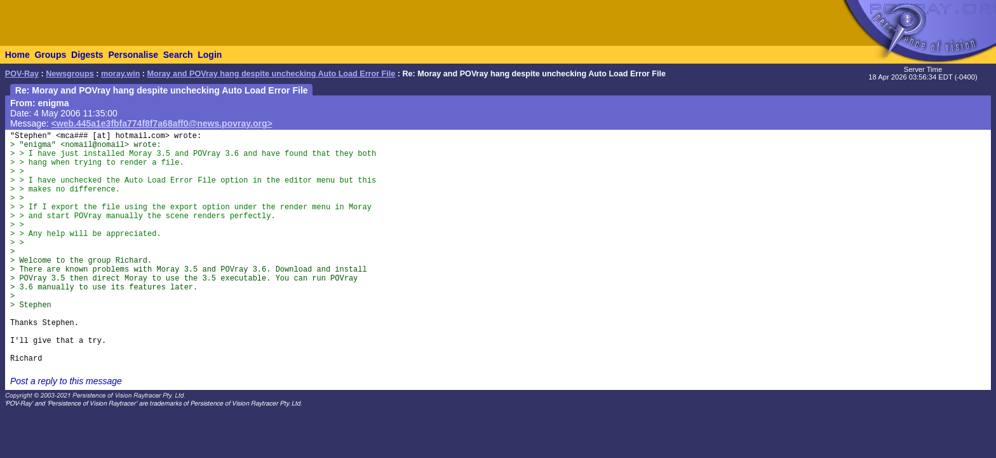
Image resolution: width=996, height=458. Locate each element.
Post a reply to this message (66, 381)
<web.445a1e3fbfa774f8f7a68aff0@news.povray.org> (162, 123)
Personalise (133, 55)
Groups (50, 55)
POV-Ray (22, 73)
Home (17, 55)
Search (178, 55)
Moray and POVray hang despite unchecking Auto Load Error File (271, 73)
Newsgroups (70, 73)
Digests (87, 55)
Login (210, 55)
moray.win (120, 73)
